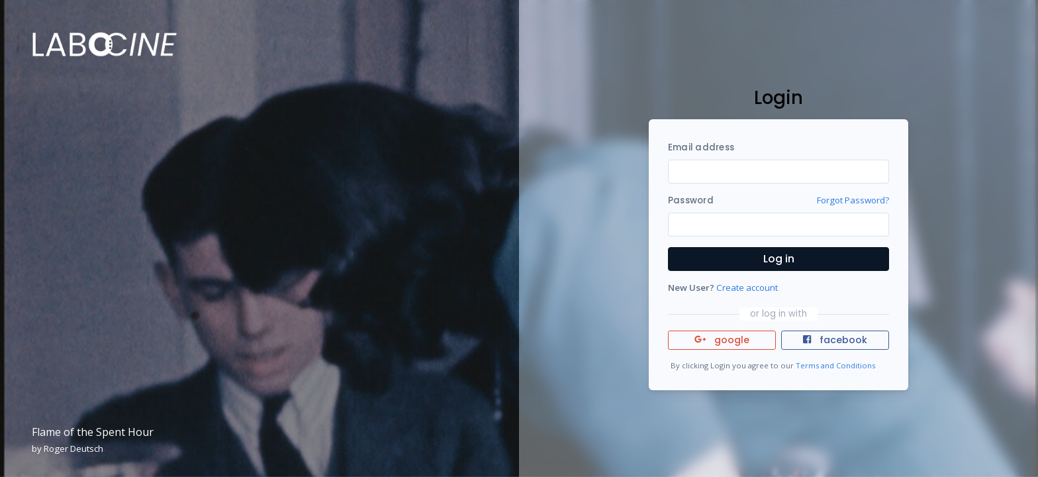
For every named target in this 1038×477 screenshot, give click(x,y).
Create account (747, 287)
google (721, 339)
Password (691, 200)
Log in (778, 258)
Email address (701, 147)
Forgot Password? (853, 200)
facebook (835, 339)
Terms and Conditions (835, 365)
